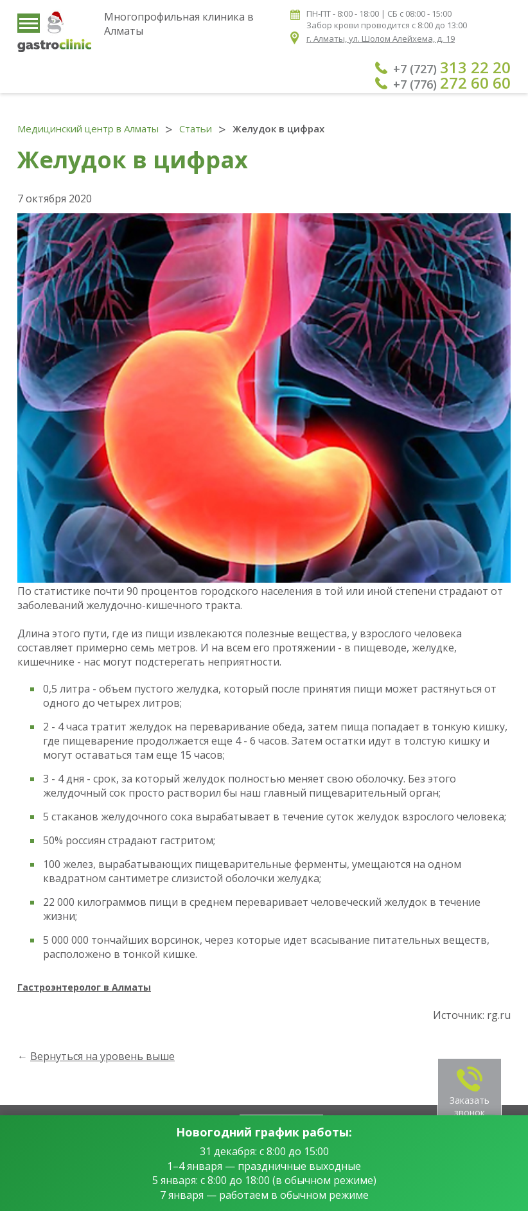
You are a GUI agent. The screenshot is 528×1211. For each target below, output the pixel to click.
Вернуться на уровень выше (102, 1056)
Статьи (195, 128)
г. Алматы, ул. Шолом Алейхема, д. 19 (380, 38)
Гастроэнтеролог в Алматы (84, 987)
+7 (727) (452, 67)
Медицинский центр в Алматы (88, 128)
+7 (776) (452, 83)
